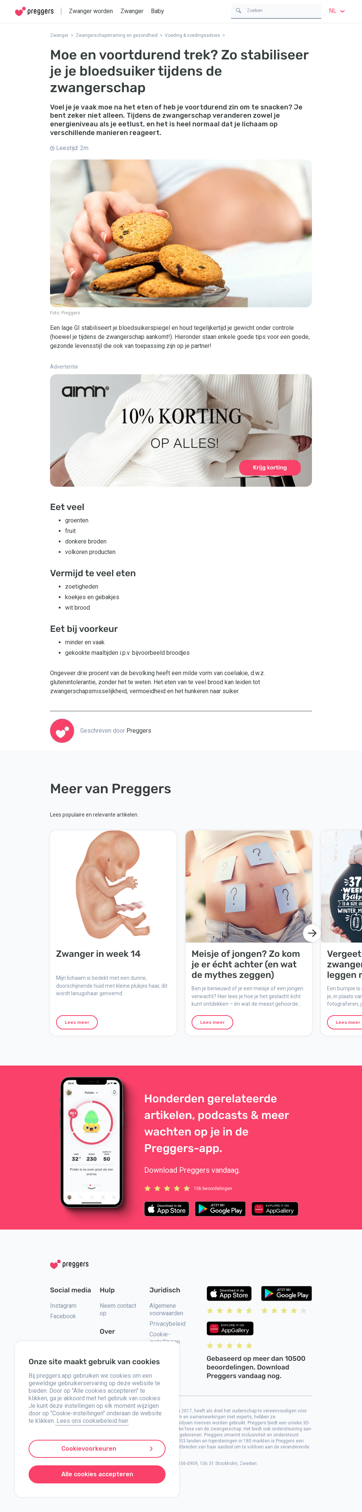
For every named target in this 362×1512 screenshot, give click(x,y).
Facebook (63, 1316)
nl (338, 10)
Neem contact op (118, 1309)
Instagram (63, 1305)
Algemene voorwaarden (166, 1309)
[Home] (34, 11)
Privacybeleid (167, 1323)
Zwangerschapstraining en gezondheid (117, 35)
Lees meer (77, 1022)
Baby (157, 11)
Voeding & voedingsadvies (192, 35)
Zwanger (131, 11)
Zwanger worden (91, 11)
